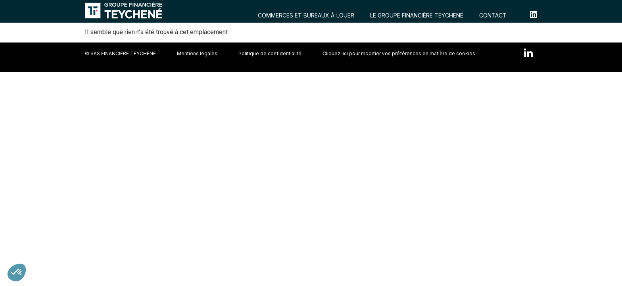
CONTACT (493, 15)
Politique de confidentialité (269, 53)
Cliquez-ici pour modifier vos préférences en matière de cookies (399, 53)
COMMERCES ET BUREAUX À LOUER (306, 15)
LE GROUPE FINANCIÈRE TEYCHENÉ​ (416, 15)
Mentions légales (197, 53)
